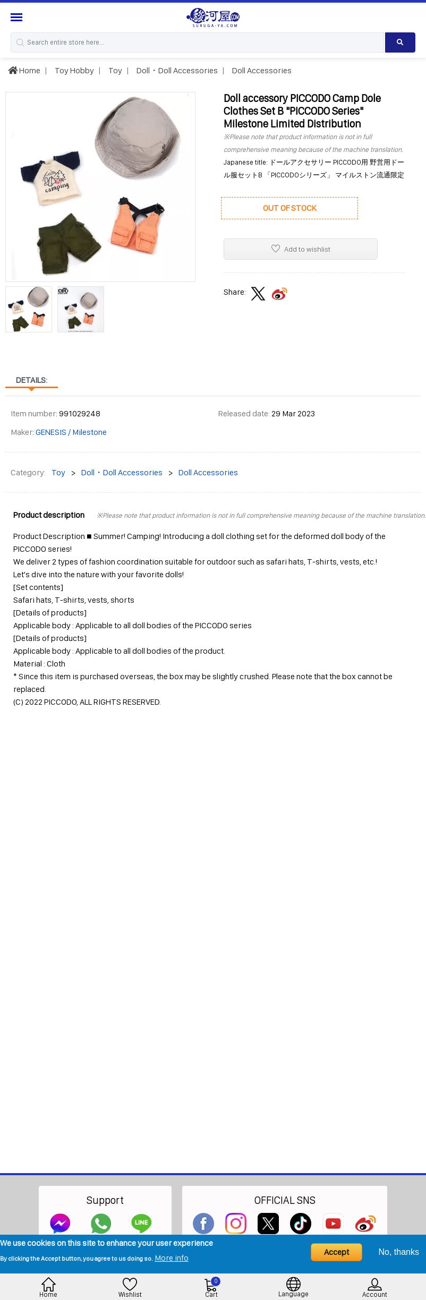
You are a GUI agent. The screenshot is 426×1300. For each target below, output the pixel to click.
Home (24, 70)
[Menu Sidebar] (18, 17)
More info (172, 1258)
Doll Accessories (261, 70)
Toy (114, 70)
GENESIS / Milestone (71, 432)
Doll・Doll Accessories (176, 70)
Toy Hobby (73, 70)
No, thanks (399, 1251)
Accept (336, 1252)
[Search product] (400, 42)
